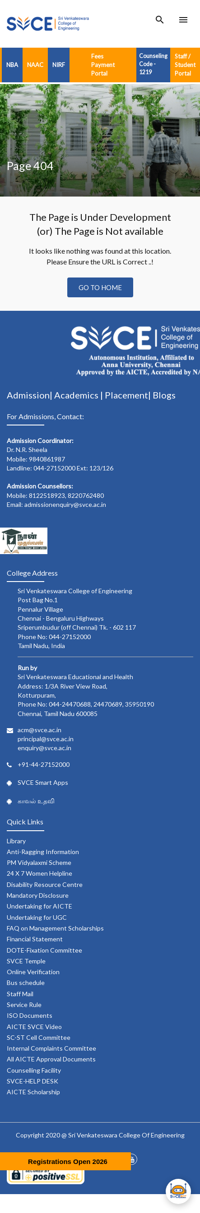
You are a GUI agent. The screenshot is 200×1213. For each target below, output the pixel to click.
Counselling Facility (34, 1070)
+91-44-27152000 (44, 764)
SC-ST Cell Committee (38, 1037)
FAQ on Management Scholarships (55, 928)
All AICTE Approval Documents (51, 1059)
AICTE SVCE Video (34, 1026)
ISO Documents (29, 1015)
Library (16, 841)
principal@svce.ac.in (46, 739)
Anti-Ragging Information (43, 851)
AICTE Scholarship (33, 1092)
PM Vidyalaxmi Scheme (39, 862)
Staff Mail (20, 994)
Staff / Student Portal (185, 65)
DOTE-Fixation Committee (44, 950)
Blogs (164, 394)
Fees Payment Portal (103, 65)
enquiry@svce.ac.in (44, 748)
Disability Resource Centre (45, 884)
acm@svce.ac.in (39, 730)
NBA (12, 64)
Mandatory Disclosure (38, 895)
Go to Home (100, 287)
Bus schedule (26, 982)
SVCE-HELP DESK (32, 1081)
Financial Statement (35, 939)
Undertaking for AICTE (39, 906)
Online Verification (33, 972)
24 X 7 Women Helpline (39, 873)
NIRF (58, 64)
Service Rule (24, 1004)
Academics (77, 394)
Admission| (30, 394)
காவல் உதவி (36, 801)
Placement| (129, 394)
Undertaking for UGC (37, 917)
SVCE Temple (26, 961)
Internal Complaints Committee (51, 1048)
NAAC (35, 64)
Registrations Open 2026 (67, 1161)
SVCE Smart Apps (43, 782)
